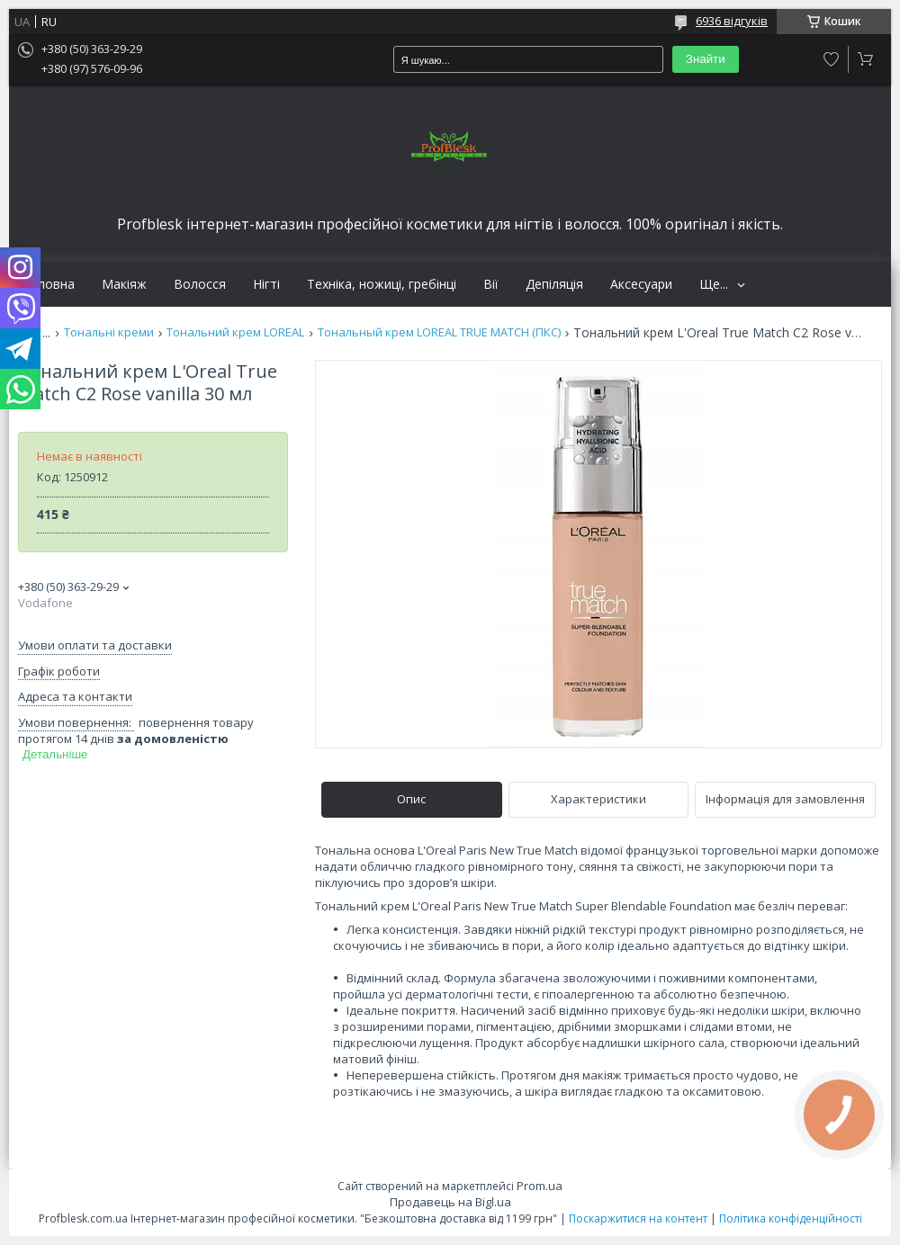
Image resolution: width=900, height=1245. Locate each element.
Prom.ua (539, 1186)
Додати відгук (831, 59)
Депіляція (554, 284)
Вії (491, 284)
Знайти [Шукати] (705, 59)
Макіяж (124, 284)
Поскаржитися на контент (638, 1218)
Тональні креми (109, 332)
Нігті (266, 284)
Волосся (200, 284)
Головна (48, 284)
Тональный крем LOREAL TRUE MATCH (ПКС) (439, 332)
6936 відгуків (732, 21)
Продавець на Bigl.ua (450, 1202)
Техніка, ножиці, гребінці (381, 284)
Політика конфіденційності (790, 1218)
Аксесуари (641, 284)
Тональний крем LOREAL (235, 332)
